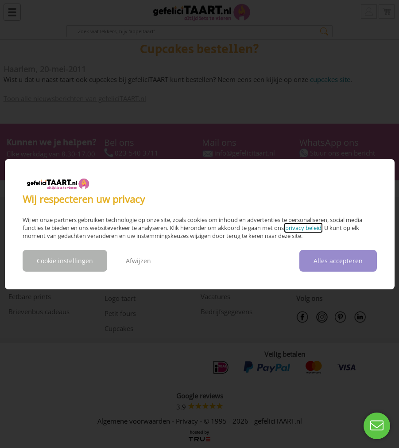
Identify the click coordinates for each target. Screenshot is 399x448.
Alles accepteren (338, 261)
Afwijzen (138, 261)
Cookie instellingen (65, 261)
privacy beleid (303, 228)
